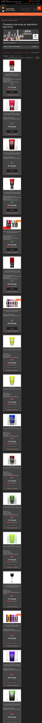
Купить (11, 92)
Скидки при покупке (12, 89)
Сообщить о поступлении (30, 210)
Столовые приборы (21, 700)
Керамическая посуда (21, 698)
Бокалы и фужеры (17, 19)
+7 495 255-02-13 (9, 1)
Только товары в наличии (12, 57)
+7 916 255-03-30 (5, 0)
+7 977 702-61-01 (21, 713)
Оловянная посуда (21, 701)
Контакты (38, 3)
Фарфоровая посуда (21, 697)
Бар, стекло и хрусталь (8, 19)
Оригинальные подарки (21, 704)
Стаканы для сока (26, 19)
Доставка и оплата (19, 3)
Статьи (33, 3)
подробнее (11, 604)
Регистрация (37, 1)
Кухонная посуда (21, 702)
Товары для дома (21, 703)
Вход (33, 1)
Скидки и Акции (27, 3)
